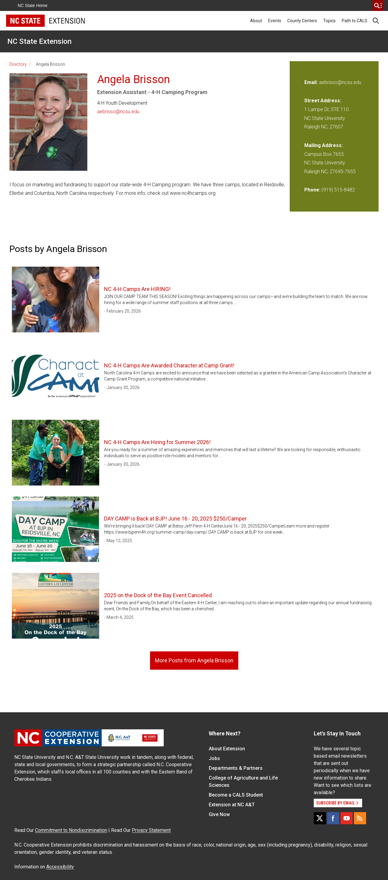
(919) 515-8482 (338, 190)
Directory (18, 64)
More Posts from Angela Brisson (194, 660)
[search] (377, 5)
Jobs (214, 758)
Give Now (219, 814)
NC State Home (32, 5)
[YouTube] (347, 818)
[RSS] (360, 818)
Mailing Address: (323, 145)
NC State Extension (39, 41)
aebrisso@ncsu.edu (118, 111)
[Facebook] (333, 818)
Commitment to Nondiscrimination (71, 830)
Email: (311, 82)
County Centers (302, 20)
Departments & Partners (236, 768)
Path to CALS (354, 20)
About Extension (227, 749)
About (256, 20)
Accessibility (60, 867)
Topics (329, 20)
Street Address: (322, 100)
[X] (320, 818)
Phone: (312, 190)
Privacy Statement (151, 830)
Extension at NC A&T (232, 805)
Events (274, 20)
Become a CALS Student (236, 795)
